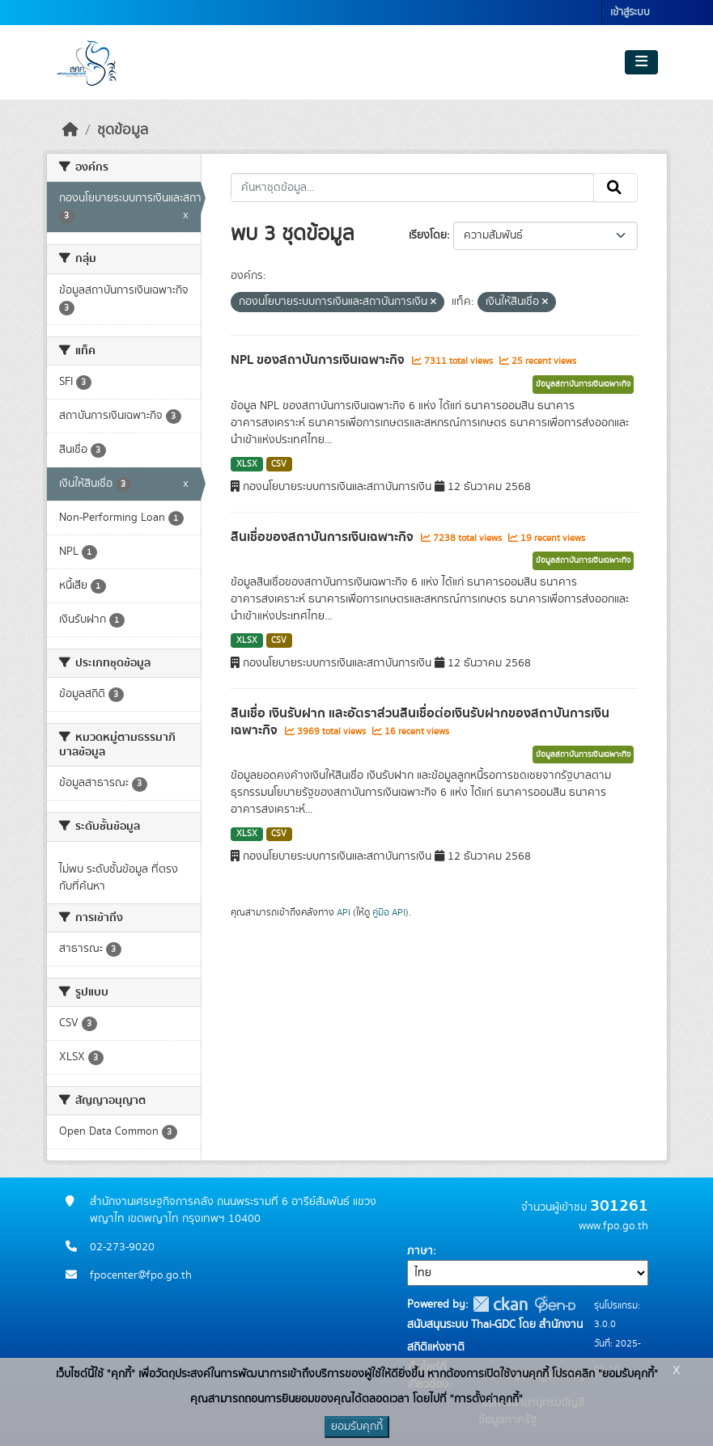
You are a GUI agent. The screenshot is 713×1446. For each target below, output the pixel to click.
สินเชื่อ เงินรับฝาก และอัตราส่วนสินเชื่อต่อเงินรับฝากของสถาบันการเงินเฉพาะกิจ (420, 722)
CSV (278, 464)
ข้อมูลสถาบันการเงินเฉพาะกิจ (583, 384)
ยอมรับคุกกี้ (357, 1427)
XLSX (246, 464)
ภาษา (420, 1251)
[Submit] (615, 187)
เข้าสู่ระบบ (630, 12)
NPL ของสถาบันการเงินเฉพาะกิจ (319, 359)
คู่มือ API (388, 912)
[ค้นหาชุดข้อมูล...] (412, 187)
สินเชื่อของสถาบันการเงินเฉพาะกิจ (324, 537)
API (343, 912)
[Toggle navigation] (641, 62)
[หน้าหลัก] (70, 130)
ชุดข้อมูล (122, 130)
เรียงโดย (428, 235)
